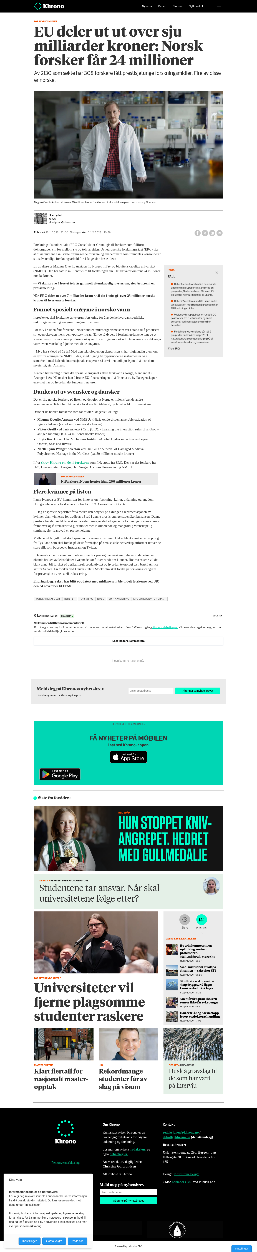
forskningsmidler (48, 599)
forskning (86, 599)
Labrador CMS (182, 1182)
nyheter (69, 599)
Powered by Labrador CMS (128, 1246)
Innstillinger (241, 1248)
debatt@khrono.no (176, 1137)
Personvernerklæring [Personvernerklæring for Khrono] (65, 1162)
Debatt (162, 8)
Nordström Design (186, 1174)
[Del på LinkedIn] (212, 233)
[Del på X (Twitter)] (205, 233)
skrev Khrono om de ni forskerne (65, 462)
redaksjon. (138, 1149)
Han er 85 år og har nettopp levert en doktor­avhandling (200, 1014)
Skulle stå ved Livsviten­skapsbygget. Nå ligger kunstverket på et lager (197, 984)
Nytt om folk (196, 8)
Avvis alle (78, 1241)
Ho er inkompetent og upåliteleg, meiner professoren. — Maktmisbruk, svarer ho (197, 950)
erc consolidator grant (149, 599)
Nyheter (147, 8)
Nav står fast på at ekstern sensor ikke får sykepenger (199, 1000)
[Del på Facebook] (198, 233)
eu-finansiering (119, 599)
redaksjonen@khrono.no (181, 1132)
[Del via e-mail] (219, 233)
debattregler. (119, 1154)
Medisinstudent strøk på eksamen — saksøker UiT (198, 969)
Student (178, 8)
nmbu (100, 599)
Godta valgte (54, 1241)
